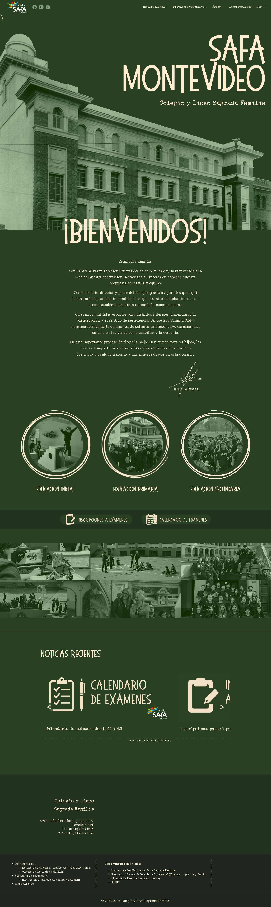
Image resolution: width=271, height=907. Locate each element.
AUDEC (115, 882)
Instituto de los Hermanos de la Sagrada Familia (143, 870)
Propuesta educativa (190, 7)
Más (260, 7)
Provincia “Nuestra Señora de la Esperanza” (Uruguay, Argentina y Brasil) (158, 874)
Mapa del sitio (24, 883)
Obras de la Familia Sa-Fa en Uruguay (135, 878)
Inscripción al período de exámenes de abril (51, 879)
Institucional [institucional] (155, 7)
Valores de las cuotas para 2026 (42, 871)
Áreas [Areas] (218, 7)
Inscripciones (240, 6)
